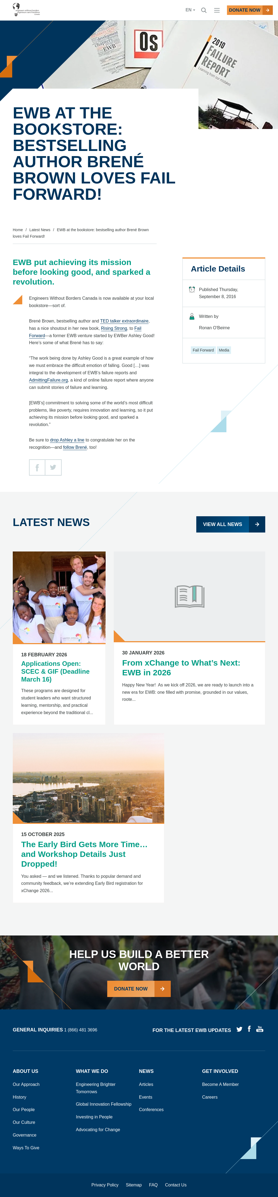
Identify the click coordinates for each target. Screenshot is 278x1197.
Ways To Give (26, 1148)
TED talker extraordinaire (124, 321)
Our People (24, 1109)
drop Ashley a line (67, 440)
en (179, 10)
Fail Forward (203, 350)
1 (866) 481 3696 (80, 1030)
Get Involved (220, 1071)
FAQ (153, 1185)
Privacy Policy (105, 1185)
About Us (25, 1071)
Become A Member (220, 1084)
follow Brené (75, 447)
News (146, 1071)
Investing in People (94, 1117)
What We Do (92, 1071)
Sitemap (134, 1185)
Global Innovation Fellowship (104, 1104)
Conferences (151, 1109)
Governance (24, 1135)
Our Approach (26, 1084)
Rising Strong (114, 328)
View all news (222, 524)
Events (145, 1097)
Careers (210, 1097)
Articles (146, 1084)
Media (224, 350)
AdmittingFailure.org (48, 380)
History (19, 1097)
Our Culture (24, 1122)
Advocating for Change (98, 1129)
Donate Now (131, 989)
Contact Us (176, 1185)
